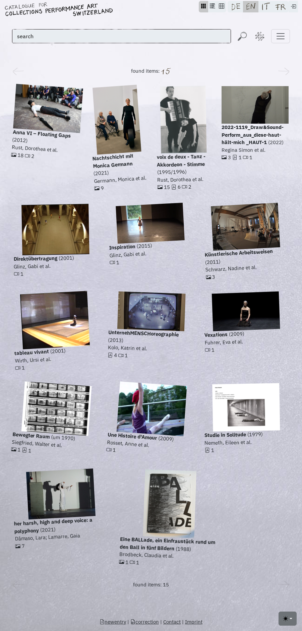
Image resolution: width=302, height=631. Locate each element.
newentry (113, 622)
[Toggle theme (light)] (288, 619)
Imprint (193, 622)
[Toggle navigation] (280, 36)
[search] (121, 36)
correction (144, 622)
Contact (172, 622)
